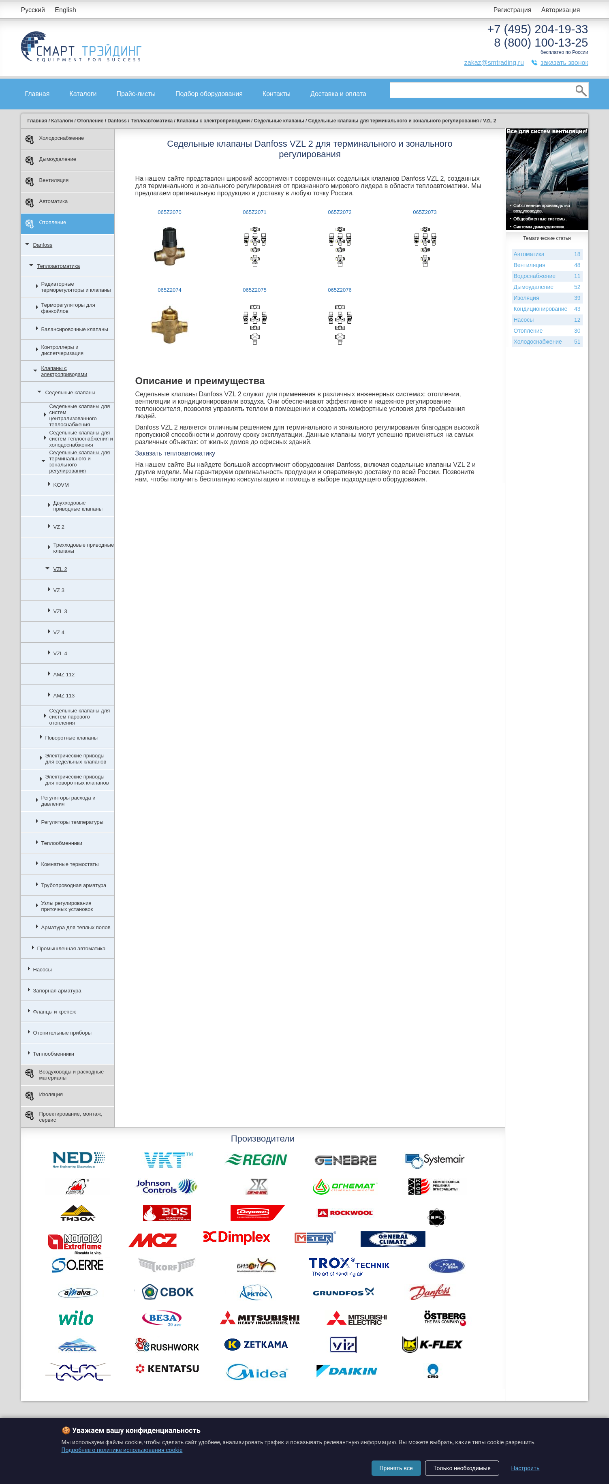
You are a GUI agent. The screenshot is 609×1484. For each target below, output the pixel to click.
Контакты (277, 93)
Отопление (45, 224)
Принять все (396, 1468)
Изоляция (44, 1096)
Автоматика (46, 202)
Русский (33, 9)
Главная (37, 93)
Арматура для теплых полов (76, 927)
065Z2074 (170, 290)
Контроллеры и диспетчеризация (62, 350)
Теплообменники (62, 843)
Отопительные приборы (62, 1033)
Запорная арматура (57, 991)
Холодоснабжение (54, 139)
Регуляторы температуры (72, 822)
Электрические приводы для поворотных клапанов (77, 780)
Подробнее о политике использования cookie (122, 1450)
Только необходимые (462, 1468)
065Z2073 (425, 212)
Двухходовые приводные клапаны (78, 506)
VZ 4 (58, 632)
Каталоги (82, 93)
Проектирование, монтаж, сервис (64, 1117)
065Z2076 (340, 290)
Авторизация (560, 9)
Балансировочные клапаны (74, 329)
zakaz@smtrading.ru (494, 62)
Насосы (42, 970)
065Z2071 (255, 212)
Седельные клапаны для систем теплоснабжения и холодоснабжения (81, 439)
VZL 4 (60, 653)
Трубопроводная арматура (74, 885)
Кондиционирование (547, 309)
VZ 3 (58, 590)
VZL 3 (60, 611)
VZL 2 (60, 569)
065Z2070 (170, 212)
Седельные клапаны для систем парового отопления (79, 717)
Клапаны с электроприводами (64, 371)
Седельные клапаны (70, 392)
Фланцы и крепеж (54, 1012)
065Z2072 (340, 212)
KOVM (61, 485)
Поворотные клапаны (71, 738)
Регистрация (513, 9)
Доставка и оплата (338, 93)
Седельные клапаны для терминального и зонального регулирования (79, 461)
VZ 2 (58, 527)
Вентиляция (47, 181)
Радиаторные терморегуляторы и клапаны (76, 287)
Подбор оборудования (209, 93)
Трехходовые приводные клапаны (83, 548)
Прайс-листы (136, 93)
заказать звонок (564, 62)
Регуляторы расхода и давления (68, 801)
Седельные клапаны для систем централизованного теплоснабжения (79, 415)
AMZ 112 (64, 674)
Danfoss (43, 245)
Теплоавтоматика (58, 266)
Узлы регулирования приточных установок (67, 906)
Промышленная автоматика (71, 948)
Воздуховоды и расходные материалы (64, 1075)
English (65, 9)
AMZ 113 (64, 696)
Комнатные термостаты (70, 864)
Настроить (525, 1468)
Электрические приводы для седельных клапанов (76, 759)
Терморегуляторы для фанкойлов (68, 308)
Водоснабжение (547, 276)
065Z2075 (255, 290)
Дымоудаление (51, 160)
